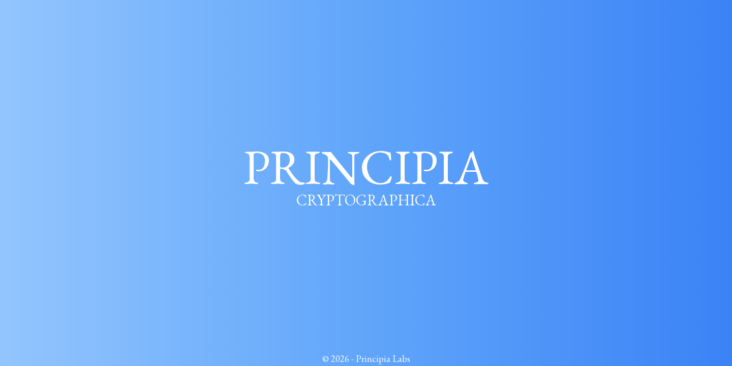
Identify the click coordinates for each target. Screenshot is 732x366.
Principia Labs (383, 358)
